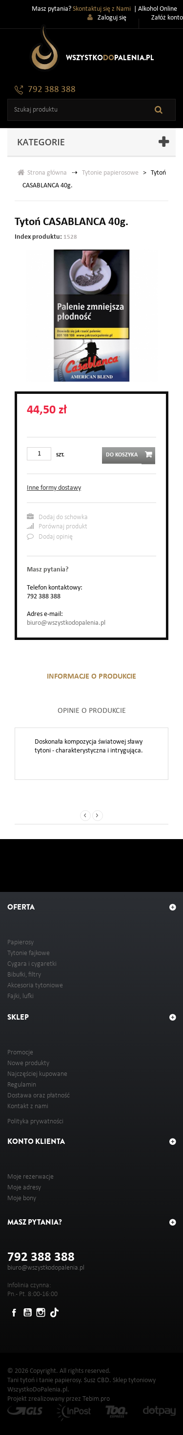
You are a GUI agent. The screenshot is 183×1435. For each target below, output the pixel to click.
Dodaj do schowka (57, 517)
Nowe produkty (28, 1063)
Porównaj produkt (57, 526)
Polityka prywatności (35, 1121)
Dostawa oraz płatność (38, 1095)
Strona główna (42, 172)
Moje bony (21, 1198)
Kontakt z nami (27, 1106)
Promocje (20, 1052)
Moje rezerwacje (30, 1177)
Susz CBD (96, 1380)
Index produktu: (38, 237)
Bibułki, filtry (24, 975)
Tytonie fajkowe (28, 953)
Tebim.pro (96, 1399)
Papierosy (20, 942)
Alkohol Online (157, 9)
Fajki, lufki (20, 996)
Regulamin (21, 1085)
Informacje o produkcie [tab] (91, 677)
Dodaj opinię (50, 537)
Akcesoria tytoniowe (35, 985)
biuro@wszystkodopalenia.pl (66, 623)
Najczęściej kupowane (37, 1074)
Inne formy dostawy (54, 488)
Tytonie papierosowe (110, 173)
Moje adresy (24, 1187)
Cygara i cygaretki (32, 964)
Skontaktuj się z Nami (102, 9)
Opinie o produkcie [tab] (92, 711)
